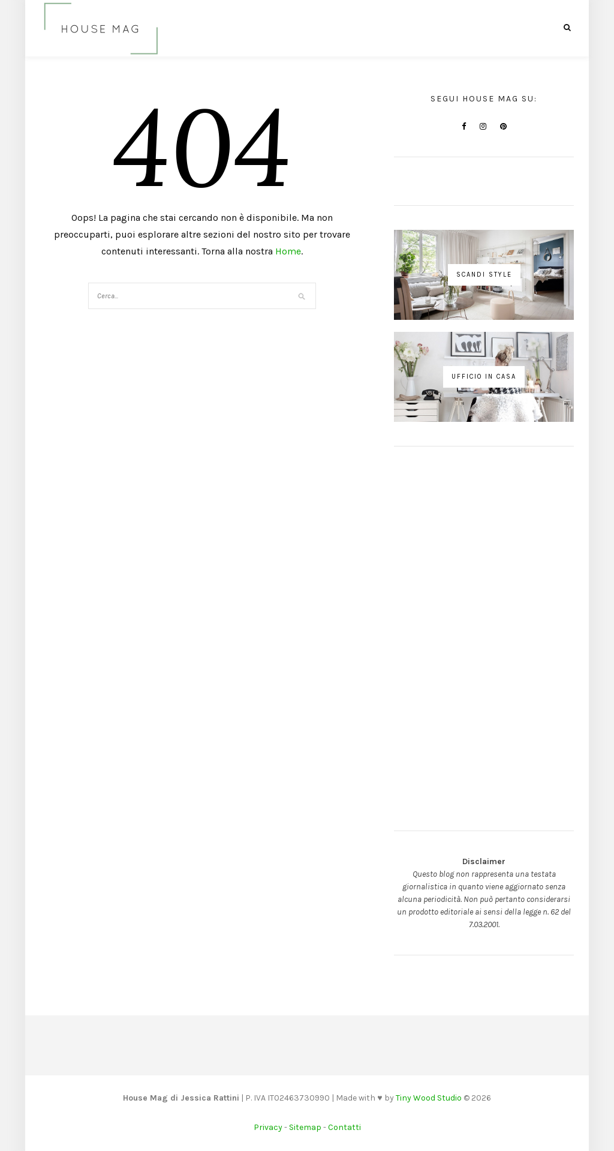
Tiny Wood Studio (429, 1098)
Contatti (344, 1127)
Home (288, 251)
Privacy (268, 1127)
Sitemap (305, 1127)
